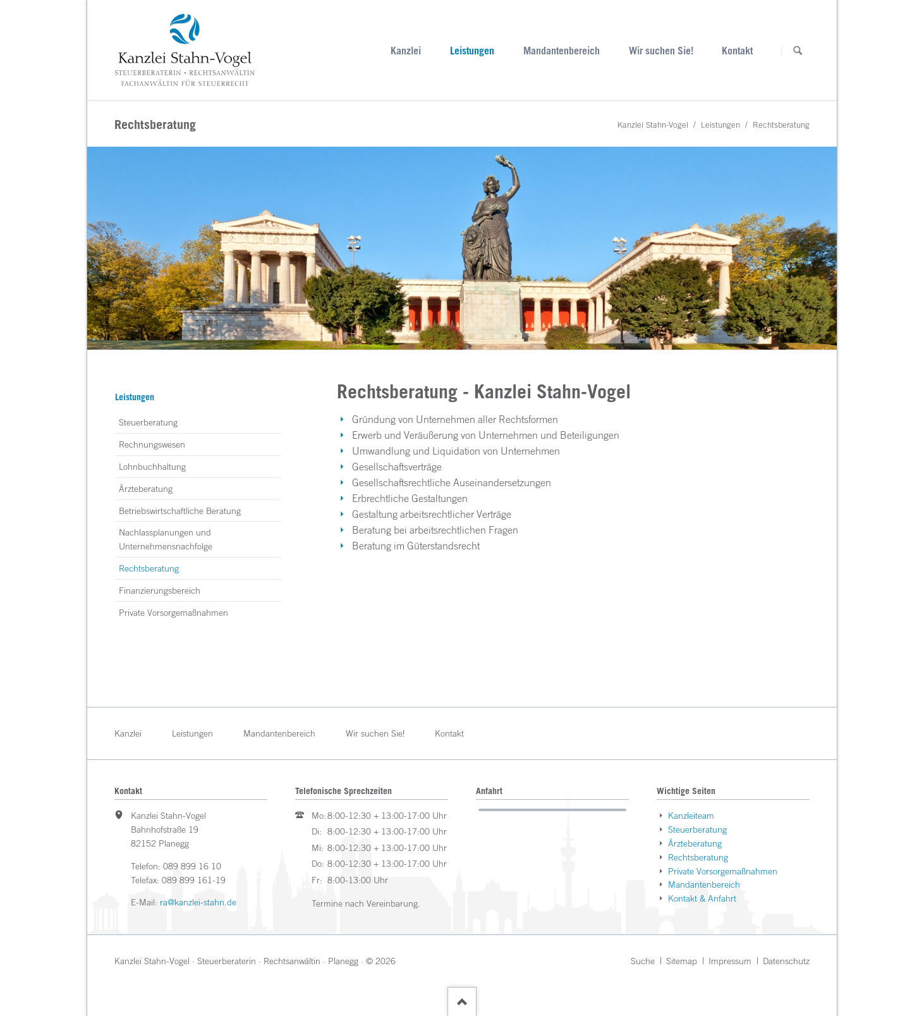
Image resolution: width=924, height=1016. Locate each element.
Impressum (729, 960)
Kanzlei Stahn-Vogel (652, 124)
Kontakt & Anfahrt (702, 898)
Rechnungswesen (152, 444)
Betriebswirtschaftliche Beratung (180, 510)
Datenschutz (786, 960)
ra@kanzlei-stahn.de (198, 902)
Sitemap (681, 960)
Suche (643, 960)
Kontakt (737, 50)
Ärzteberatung (146, 488)
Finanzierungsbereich (159, 590)
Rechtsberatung (698, 857)
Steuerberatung (148, 422)
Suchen (798, 50)
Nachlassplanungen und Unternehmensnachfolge (165, 539)
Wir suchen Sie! (661, 50)
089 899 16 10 (192, 865)
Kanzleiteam (691, 815)
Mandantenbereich (561, 50)
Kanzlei (406, 50)
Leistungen (472, 50)
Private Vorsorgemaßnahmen (173, 612)
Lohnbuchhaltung (152, 466)
